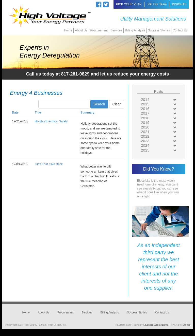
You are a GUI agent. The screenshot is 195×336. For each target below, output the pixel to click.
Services (116, 30)
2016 (145, 108)
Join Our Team (157, 4)
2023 (145, 141)
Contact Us (180, 30)
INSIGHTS (179, 4)
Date (15, 112)
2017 (145, 113)
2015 (145, 104)
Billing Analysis (135, 30)
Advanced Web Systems (155, 325)
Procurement (99, 30)
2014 (145, 99)
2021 (145, 131)
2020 (145, 127)
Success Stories (159, 30)
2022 (145, 136)
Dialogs (186, 325)
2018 (145, 118)
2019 (145, 122)
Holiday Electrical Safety (51, 121)
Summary (87, 112)
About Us (81, 30)
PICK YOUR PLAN (128, 4)
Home (68, 30)
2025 (145, 150)
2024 (145, 145)
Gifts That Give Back (49, 164)
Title (38, 112)
